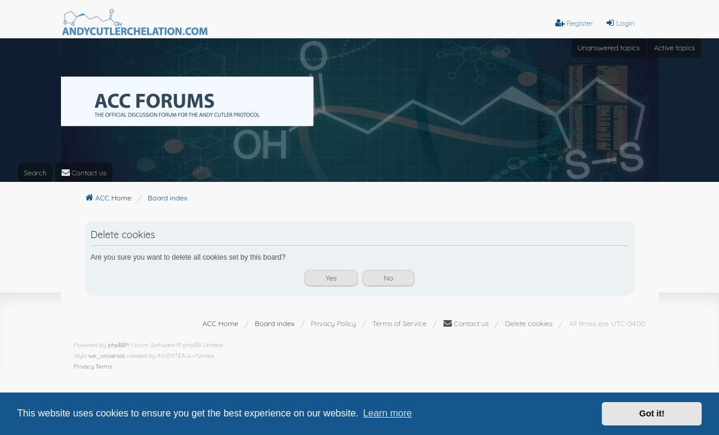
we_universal (106, 356)
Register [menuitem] (574, 23)
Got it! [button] (652, 413)
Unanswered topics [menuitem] (608, 47)
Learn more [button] (387, 413)
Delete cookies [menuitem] (529, 323)
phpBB (117, 345)
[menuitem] (84, 172)
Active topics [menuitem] (674, 47)
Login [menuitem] (619, 23)
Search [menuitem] (35, 172)
